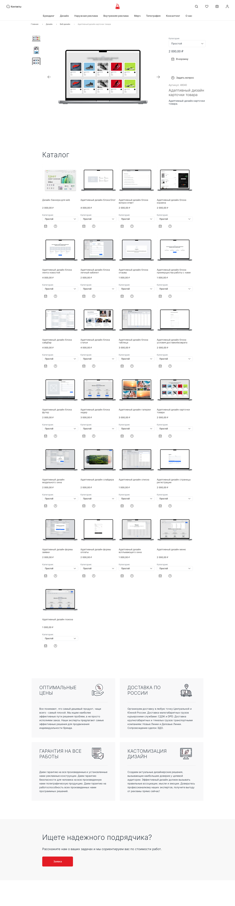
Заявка (57, 861)
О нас (189, 15)
